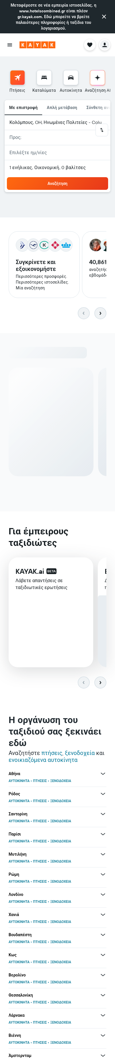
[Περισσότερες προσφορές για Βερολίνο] (103, 975)
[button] (104, 17)
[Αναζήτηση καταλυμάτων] (44, 77)
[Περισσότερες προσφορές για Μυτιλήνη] (103, 854)
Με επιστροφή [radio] (23, 107)
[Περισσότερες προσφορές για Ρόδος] (103, 793)
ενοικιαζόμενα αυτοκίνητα (43, 759)
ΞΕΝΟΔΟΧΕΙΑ (60, 781)
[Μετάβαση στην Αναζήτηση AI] (97, 77)
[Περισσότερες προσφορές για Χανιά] (103, 914)
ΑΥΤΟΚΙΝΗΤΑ (19, 781)
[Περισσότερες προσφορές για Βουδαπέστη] (103, 934)
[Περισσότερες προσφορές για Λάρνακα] (103, 1015)
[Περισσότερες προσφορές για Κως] (103, 954)
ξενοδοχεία (80, 752)
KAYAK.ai (29, 571)
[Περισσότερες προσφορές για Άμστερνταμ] (103, 1055)
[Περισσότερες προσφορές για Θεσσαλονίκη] (103, 995)
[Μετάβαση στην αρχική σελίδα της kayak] (37, 44)
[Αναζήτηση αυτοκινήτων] (70, 77)
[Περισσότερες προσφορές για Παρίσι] (103, 834)
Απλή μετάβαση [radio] (62, 107)
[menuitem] (17, 81)
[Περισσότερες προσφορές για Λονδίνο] (103, 894)
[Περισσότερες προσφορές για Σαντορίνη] (103, 814)
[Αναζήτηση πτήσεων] (17, 77)
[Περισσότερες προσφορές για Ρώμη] (103, 874)
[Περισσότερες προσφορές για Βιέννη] (103, 1035)
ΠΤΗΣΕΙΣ (40, 781)
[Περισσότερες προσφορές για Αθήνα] (103, 773)
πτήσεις (51, 752)
